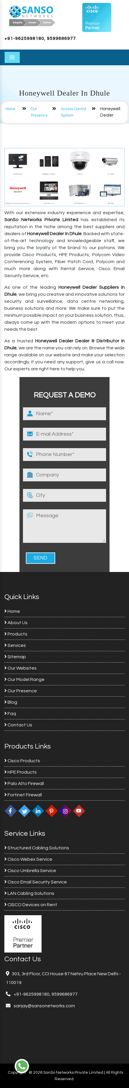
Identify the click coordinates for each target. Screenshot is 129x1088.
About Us (16, 622)
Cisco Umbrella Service (30, 870)
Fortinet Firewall (23, 795)
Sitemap (15, 656)
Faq (10, 713)
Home (10, 109)
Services (15, 645)
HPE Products (20, 772)
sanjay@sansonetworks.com (44, 1006)
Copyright (17, 1073)
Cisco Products (22, 760)
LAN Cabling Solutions (29, 893)
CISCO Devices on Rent (30, 904)
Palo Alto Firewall (24, 783)
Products (15, 634)
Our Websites (20, 668)
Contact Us (18, 725)
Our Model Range (24, 679)
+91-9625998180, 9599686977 (40, 38)
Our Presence (20, 691)
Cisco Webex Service (28, 859)
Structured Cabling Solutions (36, 848)
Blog (10, 702)
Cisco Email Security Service (35, 882)
